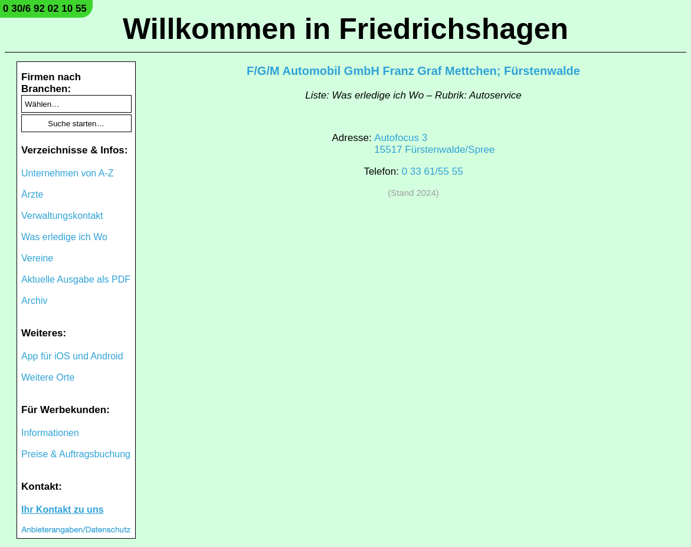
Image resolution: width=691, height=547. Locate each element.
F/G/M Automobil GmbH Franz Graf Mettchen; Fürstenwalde (413, 70)
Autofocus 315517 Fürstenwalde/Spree (434, 143)
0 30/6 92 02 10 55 (45, 8)
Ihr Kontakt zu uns (62, 510)
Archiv (34, 301)
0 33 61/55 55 (432, 171)
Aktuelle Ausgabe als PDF (75, 279)
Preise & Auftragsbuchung (75, 454)
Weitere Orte (47, 377)
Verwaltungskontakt (62, 216)
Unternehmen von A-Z (67, 173)
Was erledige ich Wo (64, 237)
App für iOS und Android (72, 356)
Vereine (37, 258)
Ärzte (32, 194)
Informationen (50, 433)
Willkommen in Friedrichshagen (345, 28)
